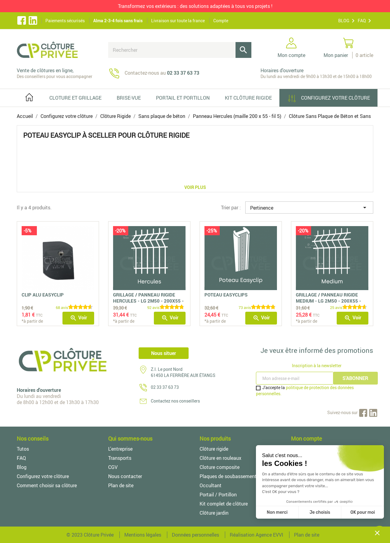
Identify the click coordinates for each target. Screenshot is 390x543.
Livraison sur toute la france (178, 20)
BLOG (343, 20)
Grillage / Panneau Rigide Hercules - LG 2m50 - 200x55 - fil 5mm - (148, 301)
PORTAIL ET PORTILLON (183, 97)
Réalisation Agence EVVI (256, 534)
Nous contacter (125, 476)
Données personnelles (195, 534)
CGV (113, 467)
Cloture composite (219, 467)
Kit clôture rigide (248, 97)
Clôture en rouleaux (220, 458)
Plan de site (120, 485)
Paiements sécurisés (65, 20)
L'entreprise (120, 448)
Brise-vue (129, 97)
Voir (78, 318)
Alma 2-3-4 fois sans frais (118, 20)
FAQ (362, 20)
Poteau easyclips (226, 295)
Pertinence (309, 207)
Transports (119, 458)
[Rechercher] (179, 50)
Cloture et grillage (75, 97)
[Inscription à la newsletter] (295, 378)
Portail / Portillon (218, 494)
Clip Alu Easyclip (43, 295)
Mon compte (306, 438)
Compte (220, 20)
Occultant (211, 485)
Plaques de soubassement (228, 476)
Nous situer (163, 353)
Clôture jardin (214, 512)
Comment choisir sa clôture (47, 485)
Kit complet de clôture (224, 503)
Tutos (23, 448)
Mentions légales (142, 534)
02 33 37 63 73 (165, 387)
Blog (22, 467)
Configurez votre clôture (328, 98)
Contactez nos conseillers (175, 401)
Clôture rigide (214, 448)
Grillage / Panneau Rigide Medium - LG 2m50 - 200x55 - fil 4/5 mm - (328, 301)
